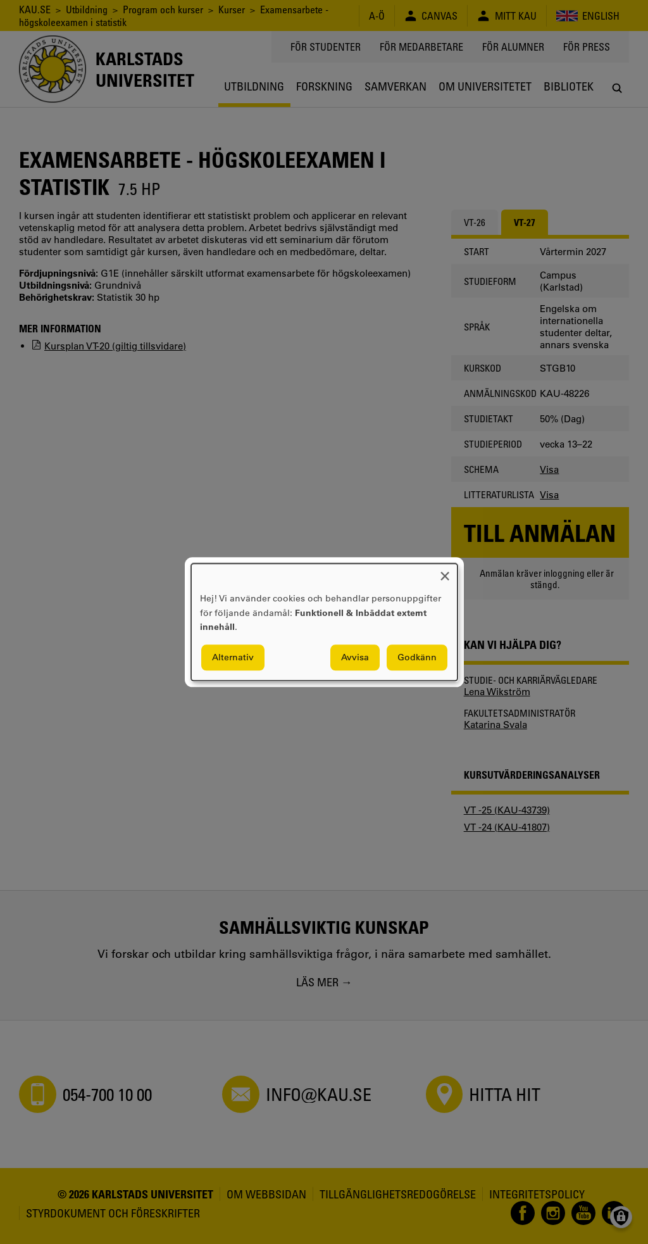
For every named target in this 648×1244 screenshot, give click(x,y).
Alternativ (233, 657)
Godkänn (417, 657)
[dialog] (324, 622)
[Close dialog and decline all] (445, 571)
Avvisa (355, 657)
